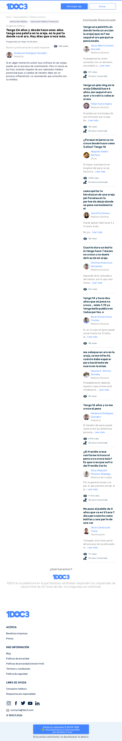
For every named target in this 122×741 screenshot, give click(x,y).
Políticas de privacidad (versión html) (25, 663)
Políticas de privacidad (17, 658)
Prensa (9, 638)
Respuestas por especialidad (20, 694)
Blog (8, 653)
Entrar (102, 6)
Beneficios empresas (16, 633)
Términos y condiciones (18, 669)
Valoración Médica (18, 21)
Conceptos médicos (16, 689)
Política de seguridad (16, 674)
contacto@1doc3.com (20, 710)
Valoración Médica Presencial (44, 21)
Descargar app (74, 6)
